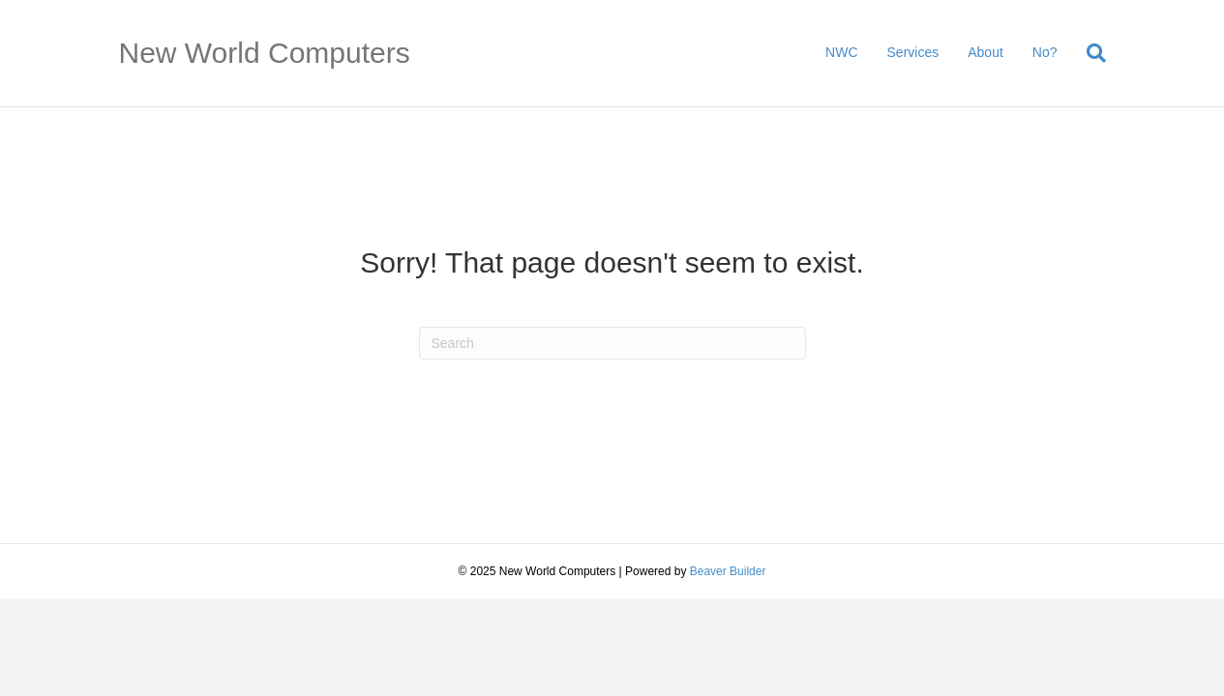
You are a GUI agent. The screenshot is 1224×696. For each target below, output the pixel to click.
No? (1045, 52)
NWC (841, 52)
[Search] (1089, 53)
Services (913, 52)
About (985, 52)
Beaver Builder (728, 571)
